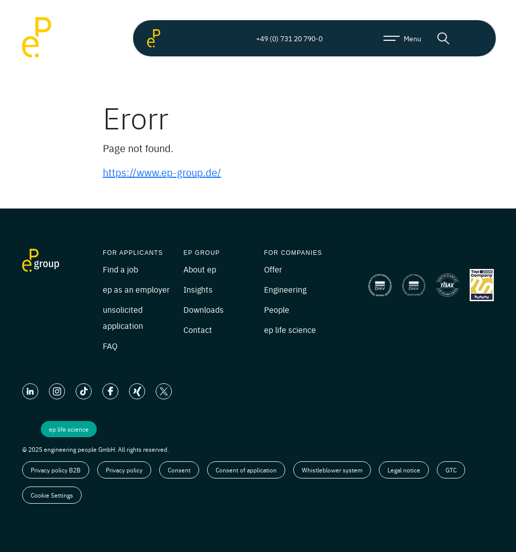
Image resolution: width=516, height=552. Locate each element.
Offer (273, 268)
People (276, 309)
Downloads (203, 309)
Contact (197, 329)
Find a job (120, 268)
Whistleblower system (332, 470)
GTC (451, 470)
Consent (179, 470)
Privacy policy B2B (56, 470)
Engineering (285, 289)
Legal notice (404, 470)
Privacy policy (124, 470)
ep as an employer (136, 289)
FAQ (110, 345)
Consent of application (246, 470)
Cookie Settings (52, 495)
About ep (199, 268)
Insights (198, 289)
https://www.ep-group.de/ (162, 172)
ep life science (290, 329)
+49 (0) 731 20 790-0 (280, 38)
